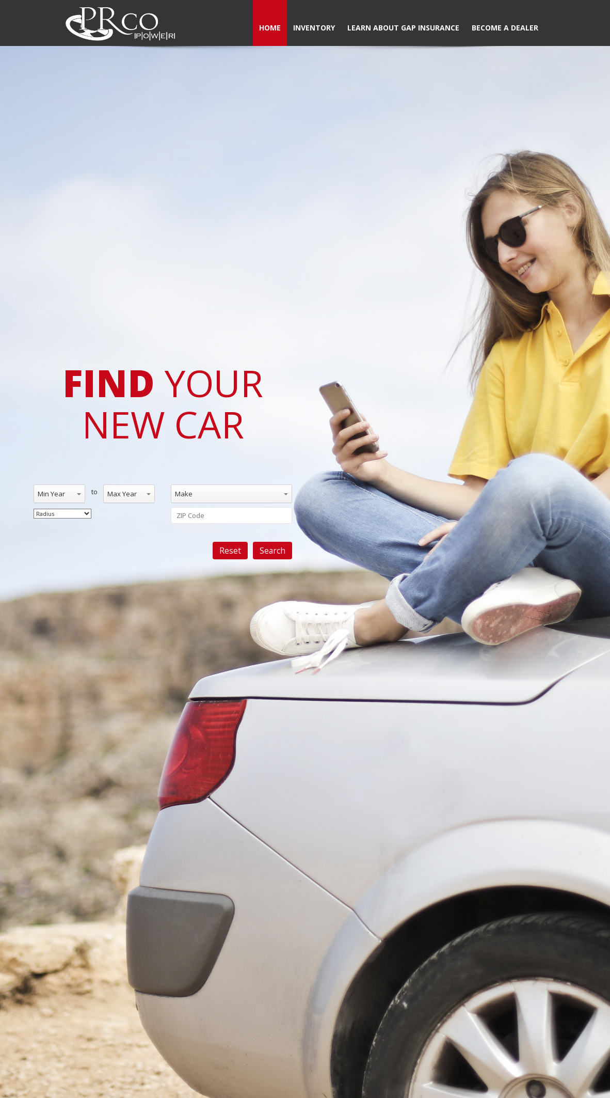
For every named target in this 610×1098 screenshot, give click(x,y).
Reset (230, 550)
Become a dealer (505, 28)
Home (270, 28)
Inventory (314, 28)
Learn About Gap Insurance (403, 28)
